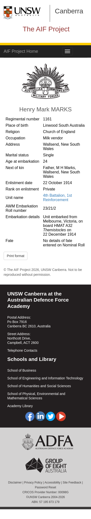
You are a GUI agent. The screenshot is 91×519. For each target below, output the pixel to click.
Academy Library (20, 406)
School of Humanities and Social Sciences (39, 386)
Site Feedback (72, 482)
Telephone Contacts (22, 350)
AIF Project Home (21, 51)
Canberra (69, 11)
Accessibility (52, 482)
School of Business (21, 370)
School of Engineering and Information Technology (45, 378)
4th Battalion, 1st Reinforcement (57, 197)
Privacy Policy (33, 482)
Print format (15, 256)
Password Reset (45, 487)
